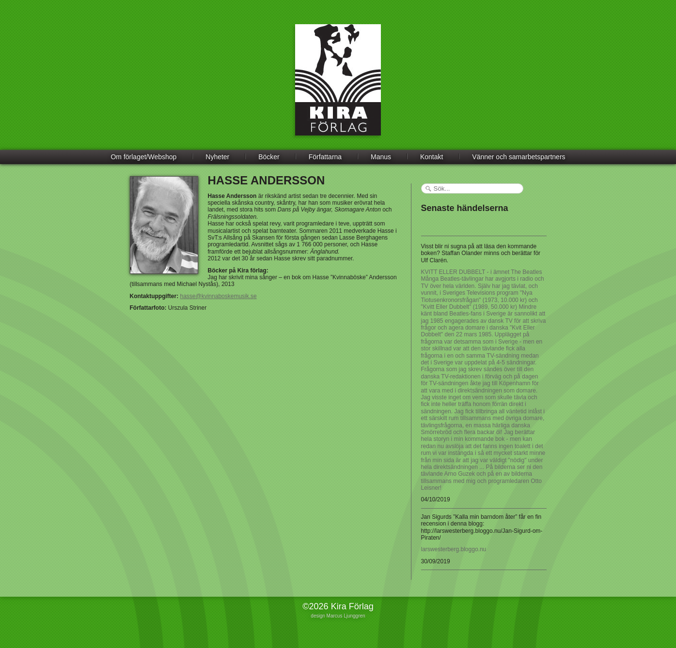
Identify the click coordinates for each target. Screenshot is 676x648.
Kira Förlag (338, 87)
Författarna (325, 157)
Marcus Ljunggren (346, 615)
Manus (381, 157)
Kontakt (431, 157)
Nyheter (217, 157)
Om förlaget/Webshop (143, 157)
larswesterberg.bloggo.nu (454, 549)
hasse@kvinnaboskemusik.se (218, 296)
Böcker (269, 157)
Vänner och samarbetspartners (518, 157)
